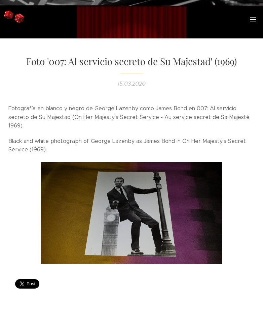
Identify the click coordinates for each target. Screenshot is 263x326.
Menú (253, 19)
